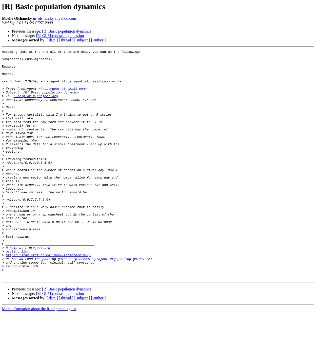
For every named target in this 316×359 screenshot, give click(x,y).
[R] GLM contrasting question (60, 36)
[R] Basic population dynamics (66, 31)
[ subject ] (82, 40)
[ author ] (98, 40)
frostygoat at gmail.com (86, 88)
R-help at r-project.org (28, 287)
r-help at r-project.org (36, 105)
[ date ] (52, 40)
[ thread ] (66, 40)
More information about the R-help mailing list (39, 355)
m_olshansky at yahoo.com (54, 18)
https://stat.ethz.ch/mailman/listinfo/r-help (48, 296)
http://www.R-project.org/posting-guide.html (110, 301)
